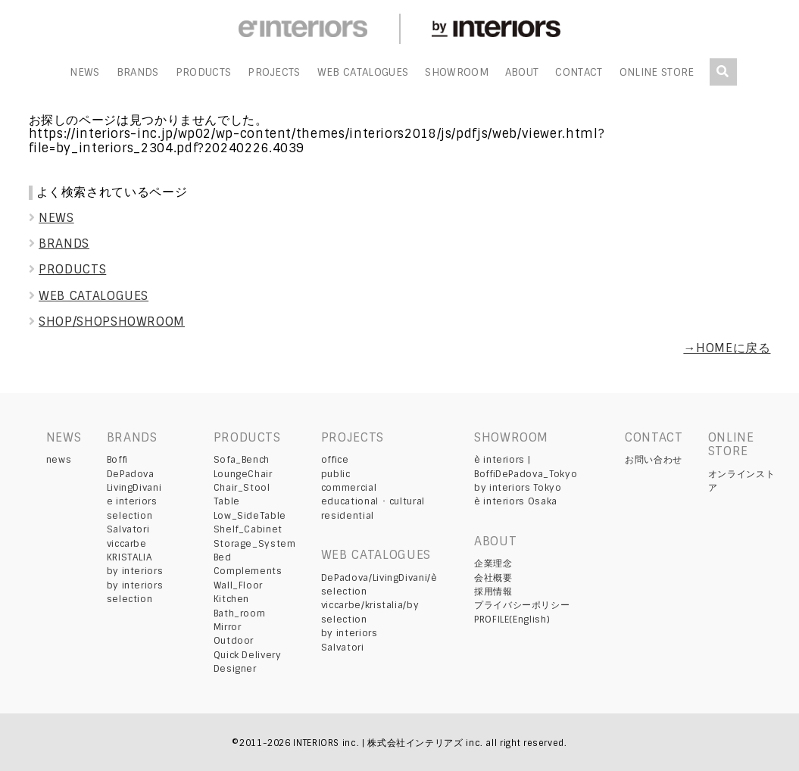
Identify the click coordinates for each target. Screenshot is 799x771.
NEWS (84, 72)
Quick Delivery (248, 655)
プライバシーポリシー (522, 605)
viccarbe (127, 544)
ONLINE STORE (657, 72)
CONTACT (578, 72)
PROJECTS (274, 72)
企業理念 (493, 563)
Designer (235, 669)
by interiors (135, 571)
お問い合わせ (653, 460)
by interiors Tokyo (518, 488)
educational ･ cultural (373, 501)
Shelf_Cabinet (248, 529)
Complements (248, 571)
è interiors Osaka (515, 501)
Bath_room (240, 613)
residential (347, 516)
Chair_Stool (242, 488)
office (335, 460)
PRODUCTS (204, 72)
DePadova (130, 474)
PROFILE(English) (512, 619)
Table (227, 501)
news (59, 460)
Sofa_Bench (242, 460)
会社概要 (493, 578)
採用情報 (493, 591)
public (336, 474)
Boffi (117, 460)
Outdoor (234, 641)
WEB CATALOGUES (362, 72)
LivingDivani (134, 488)
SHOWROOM (456, 72)
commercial (348, 488)
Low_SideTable (250, 516)
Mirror (228, 627)
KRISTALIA (130, 557)
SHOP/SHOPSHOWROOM (107, 321)
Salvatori (128, 529)
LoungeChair (243, 474)
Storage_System (255, 544)
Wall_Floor (238, 585)
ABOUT (522, 72)
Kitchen (231, 599)
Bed (223, 557)
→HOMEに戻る (726, 348)
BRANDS (138, 72)
